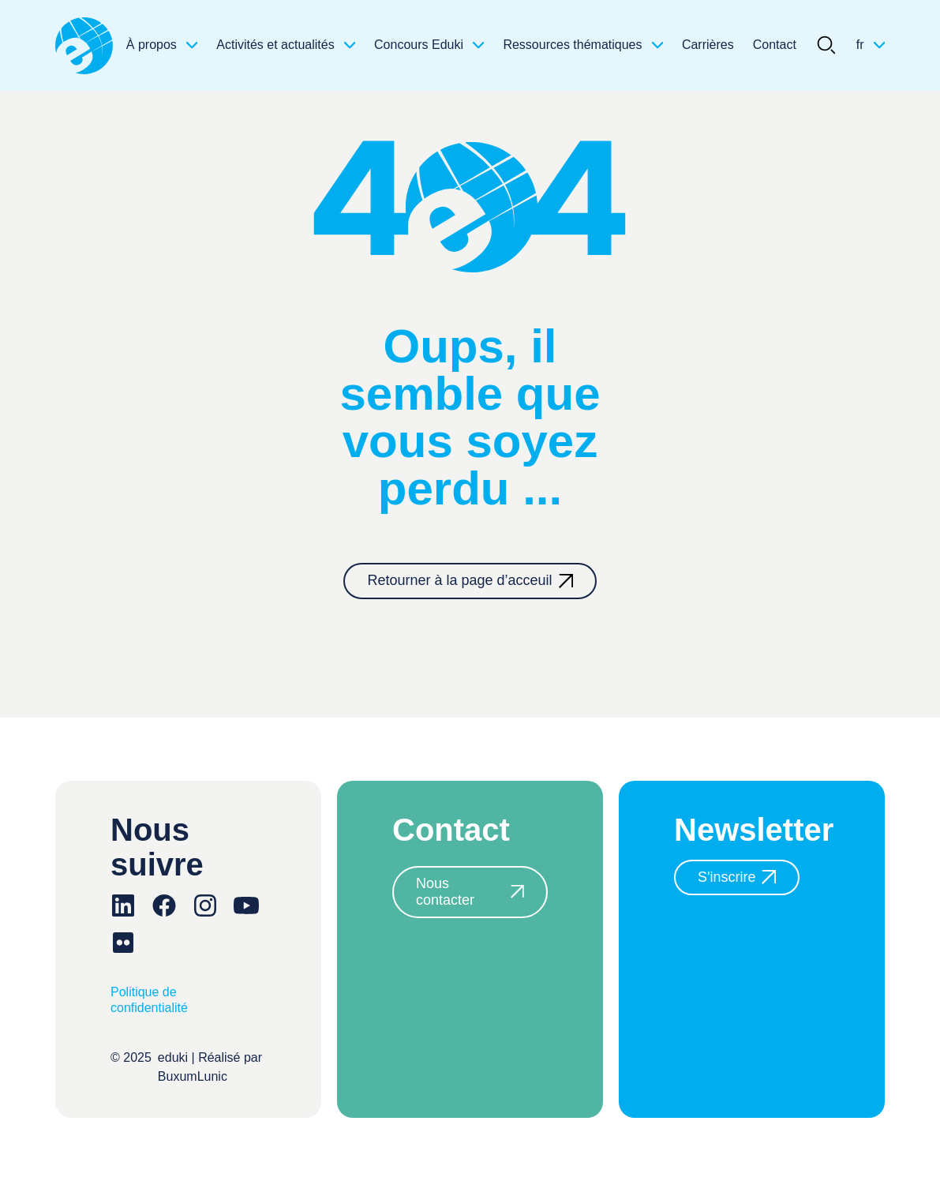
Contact (774, 44)
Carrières (708, 44)
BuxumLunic (192, 1076)
